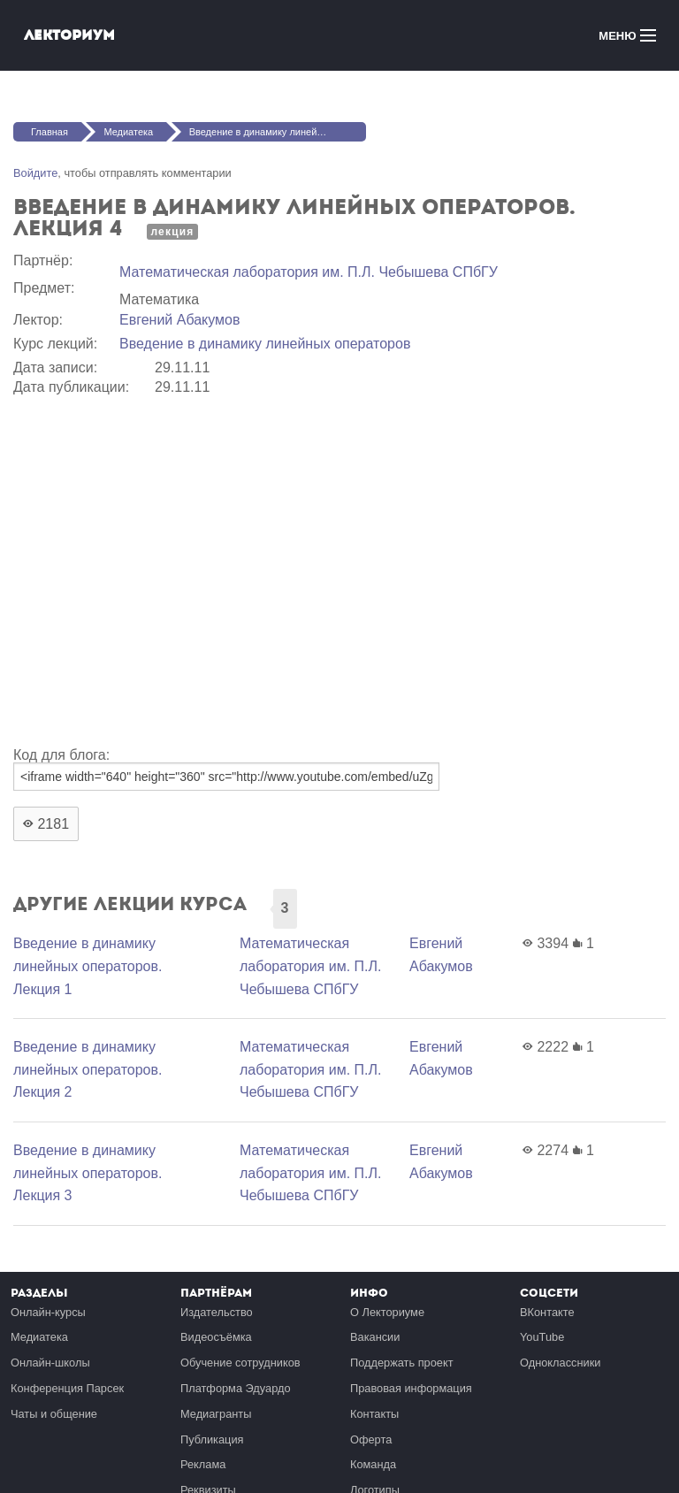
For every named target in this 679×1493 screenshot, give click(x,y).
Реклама (202, 1464)
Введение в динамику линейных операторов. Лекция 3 (87, 1173)
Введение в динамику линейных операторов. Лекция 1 (87, 966)
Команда (373, 1464)
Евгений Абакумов (179, 319)
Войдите (35, 173)
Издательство (216, 1312)
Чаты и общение (54, 1413)
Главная (49, 131)
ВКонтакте (547, 1312)
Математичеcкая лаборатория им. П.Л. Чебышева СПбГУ (308, 271)
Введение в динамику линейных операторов (264, 343)
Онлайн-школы (50, 1362)
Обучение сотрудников (240, 1362)
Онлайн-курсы (48, 1312)
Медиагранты (215, 1413)
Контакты (374, 1413)
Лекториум (69, 35)
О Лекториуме (387, 1312)
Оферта (371, 1439)
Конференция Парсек (67, 1388)
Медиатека (128, 131)
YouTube (542, 1337)
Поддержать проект (402, 1362)
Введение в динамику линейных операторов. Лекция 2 (87, 1069)
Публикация (212, 1439)
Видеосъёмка (216, 1337)
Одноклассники (560, 1362)
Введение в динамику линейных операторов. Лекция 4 (277, 131)
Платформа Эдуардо (235, 1388)
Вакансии (375, 1337)
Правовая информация (411, 1388)
